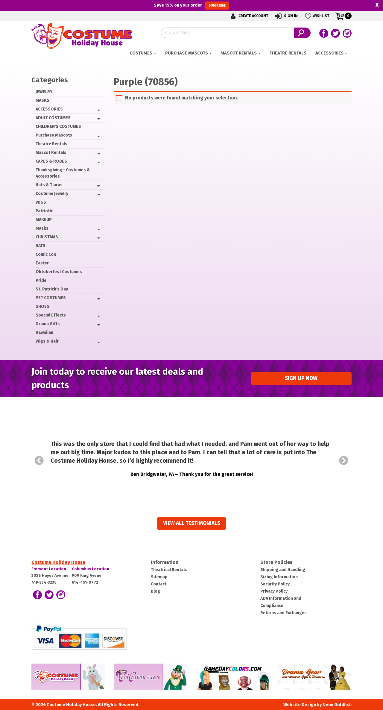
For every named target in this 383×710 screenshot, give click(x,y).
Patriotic (44, 211)
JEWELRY (44, 91)
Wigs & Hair (47, 341)
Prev (39, 460)
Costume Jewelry (52, 193)
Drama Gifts (48, 323)
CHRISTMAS (47, 237)
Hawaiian (44, 332)
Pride (41, 280)
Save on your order (191, 5)
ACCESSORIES (329, 53)
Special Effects (51, 315)
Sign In (286, 16)
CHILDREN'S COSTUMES (58, 126)
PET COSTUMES (51, 297)
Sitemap (159, 576)
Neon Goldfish (337, 704)
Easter (42, 263)
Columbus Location (90, 569)
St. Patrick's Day (52, 289)
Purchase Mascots (186, 53)
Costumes (141, 53)
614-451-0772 (85, 582)
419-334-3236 (44, 582)
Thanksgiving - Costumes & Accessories (63, 173)
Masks (42, 228)
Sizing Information (279, 576)
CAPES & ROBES (51, 161)
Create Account (248, 16)
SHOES (42, 306)
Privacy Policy (274, 591)
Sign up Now (301, 378)
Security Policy (275, 584)
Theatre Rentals (288, 53)
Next (344, 460)
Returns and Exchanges (283, 612)
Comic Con (46, 254)
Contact (158, 584)
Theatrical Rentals (169, 569)
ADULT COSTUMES (53, 117)
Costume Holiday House (58, 562)
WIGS (41, 202)
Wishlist (316, 16)
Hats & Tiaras (49, 184)
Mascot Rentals (239, 53)
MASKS (42, 100)
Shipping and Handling (282, 569)
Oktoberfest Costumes (59, 271)
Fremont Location (48, 569)
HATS (40, 245)
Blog (155, 591)
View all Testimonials (191, 523)
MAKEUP (44, 219)
